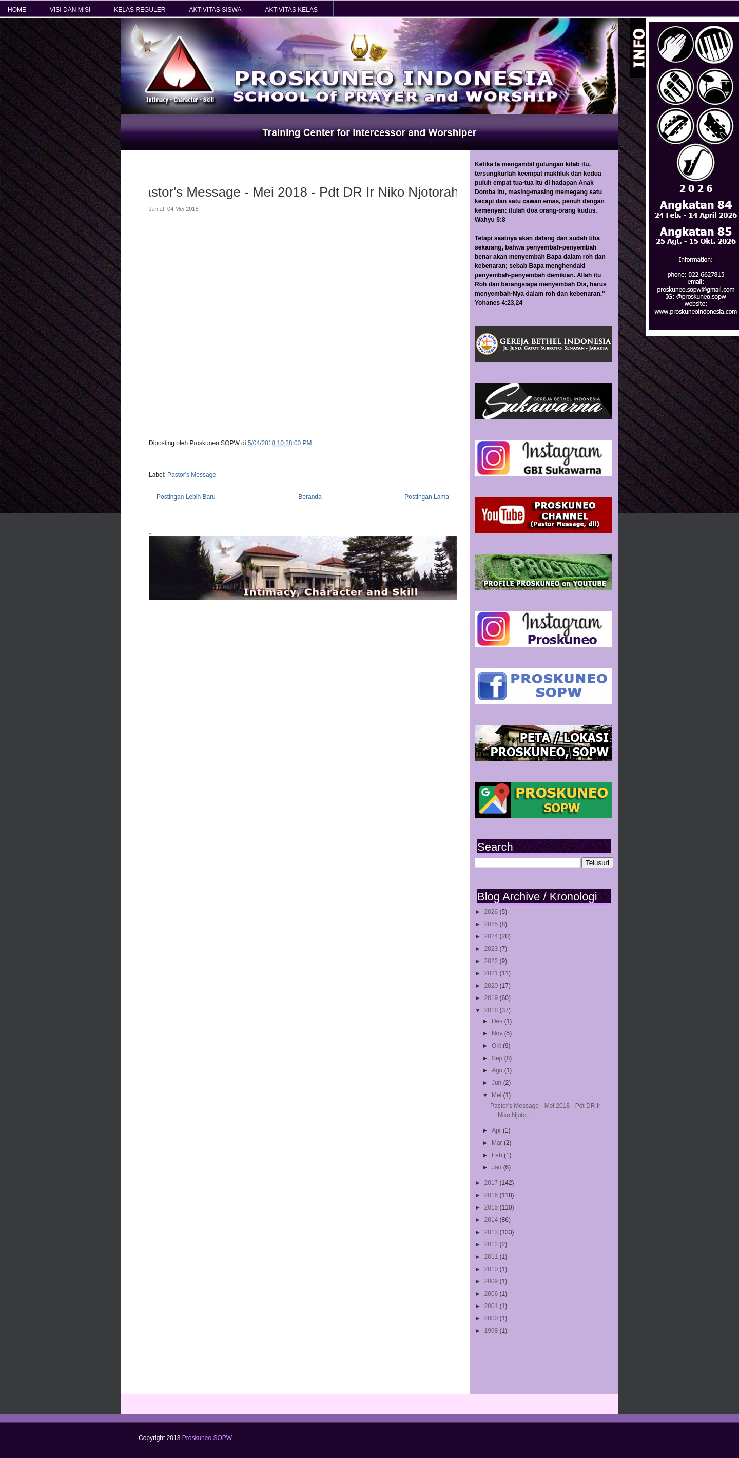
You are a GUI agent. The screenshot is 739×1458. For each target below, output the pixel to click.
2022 (492, 961)
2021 (492, 973)
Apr (497, 1130)
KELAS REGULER (139, 9)
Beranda (309, 497)
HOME (17, 9)
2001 (492, 1306)
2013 (492, 1232)
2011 (492, 1256)
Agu (498, 1070)
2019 (492, 998)
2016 (492, 1195)
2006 (492, 1293)
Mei (497, 1095)
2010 (492, 1269)
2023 (492, 948)
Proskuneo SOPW (207, 1438)
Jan (497, 1167)
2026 (492, 911)
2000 (492, 1318)
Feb (498, 1155)
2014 (492, 1219)
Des (498, 1021)
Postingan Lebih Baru (186, 497)
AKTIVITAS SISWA (215, 9)
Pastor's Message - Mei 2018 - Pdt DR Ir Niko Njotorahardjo (299, 192)
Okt (497, 1045)
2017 (492, 1182)
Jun (497, 1082)
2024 (492, 936)
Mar (498, 1142)
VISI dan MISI (70, 9)
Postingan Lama (426, 497)
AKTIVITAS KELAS (291, 9)
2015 (492, 1207)
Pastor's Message (191, 474)
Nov (498, 1033)
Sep (498, 1058)
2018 (492, 1010)
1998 (492, 1330)
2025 (492, 924)
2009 (492, 1281)
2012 (492, 1244)
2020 (492, 985)
